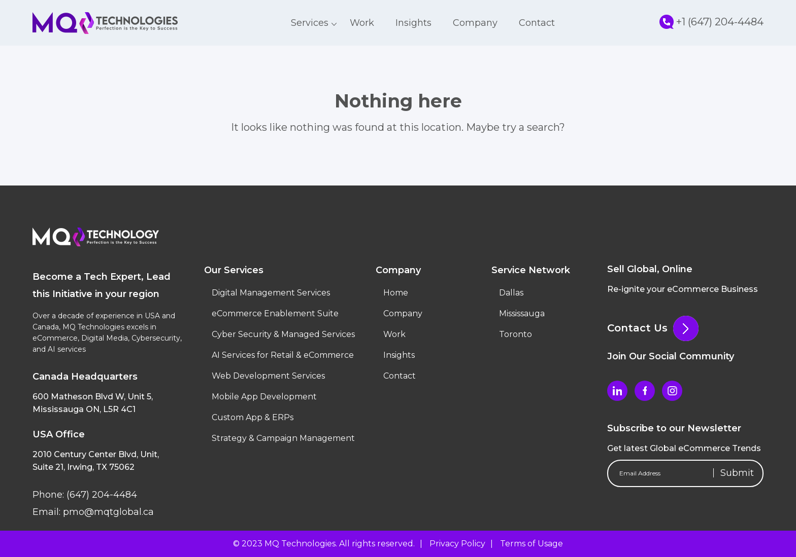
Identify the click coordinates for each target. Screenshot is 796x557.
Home (395, 293)
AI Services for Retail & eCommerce (283, 355)
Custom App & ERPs (252, 417)
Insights (413, 22)
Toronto (515, 334)
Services (309, 22)
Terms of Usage (531, 543)
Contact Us (653, 328)
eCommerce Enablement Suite (275, 313)
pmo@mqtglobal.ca (107, 511)
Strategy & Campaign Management (283, 438)
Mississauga (522, 313)
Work (362, 22)
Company (475, 22)
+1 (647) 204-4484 (711, 22)
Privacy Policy (457, 543)
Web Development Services (268, 376)
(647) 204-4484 (100, 494)
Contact (537, 22)
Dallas (511, 293)
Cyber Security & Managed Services (283, 334)
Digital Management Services (271, 293)
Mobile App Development (264, 396)
